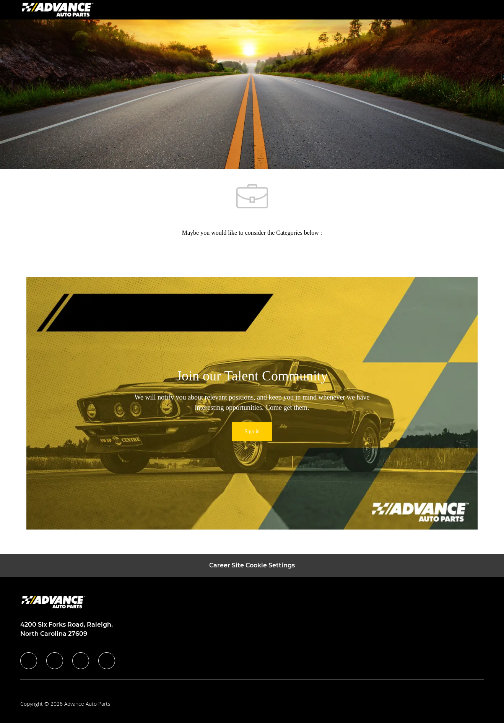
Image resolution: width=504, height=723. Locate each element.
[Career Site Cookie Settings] (252, 565)
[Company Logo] (58, 9)
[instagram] (80, 660)
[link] (252, 431)
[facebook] (28, 660)
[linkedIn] (54, 660)
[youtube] (106, 660)
